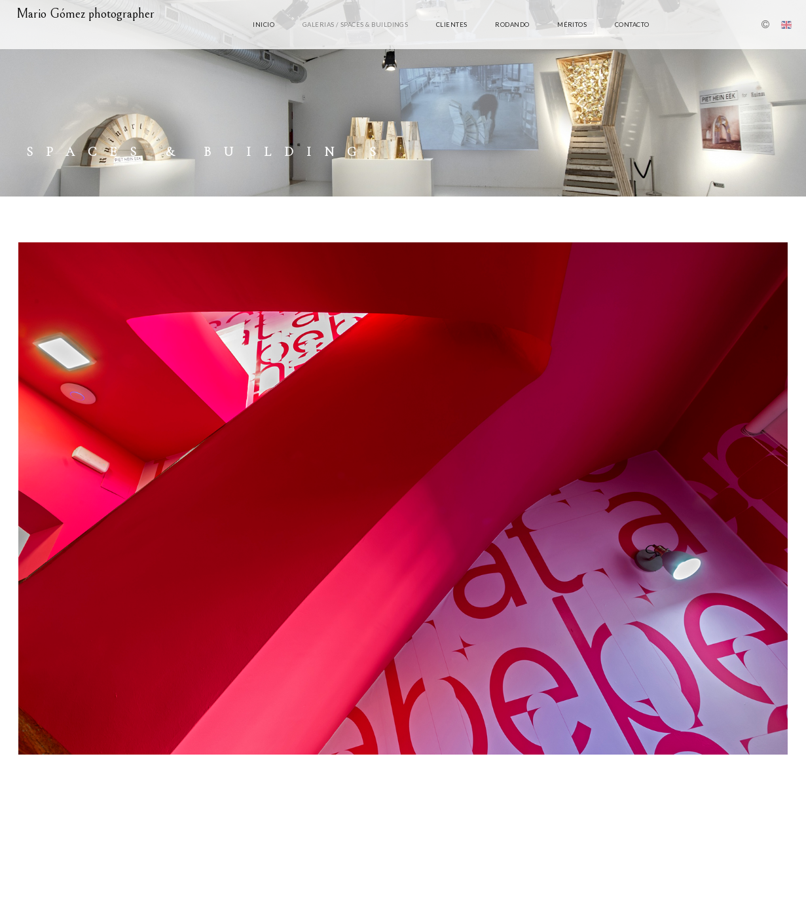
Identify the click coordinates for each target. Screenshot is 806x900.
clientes (451, 24)
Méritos (572, 24)
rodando (512, 24)
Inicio (263, 24)
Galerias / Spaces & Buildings (355, 24)
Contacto (632, 24)
